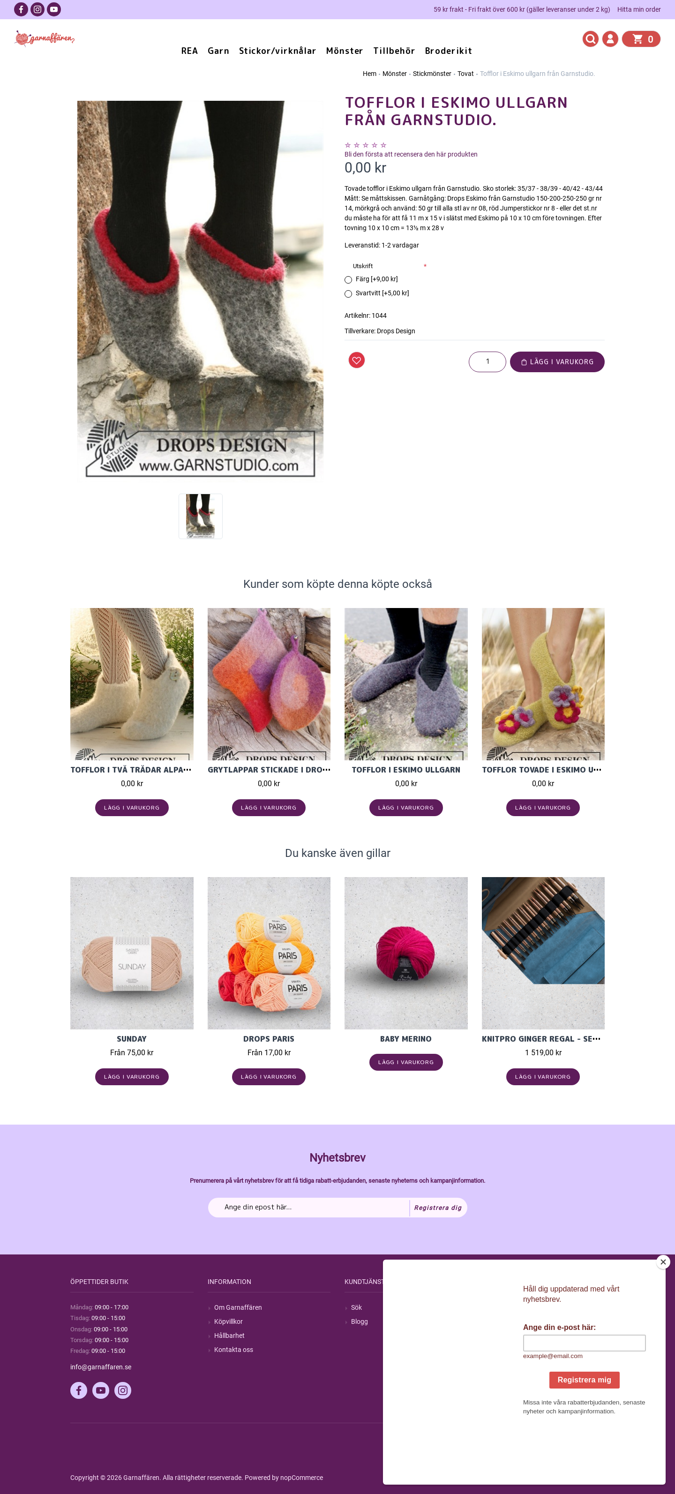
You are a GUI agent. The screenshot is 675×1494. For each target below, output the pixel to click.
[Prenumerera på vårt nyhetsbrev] (338, 1207)
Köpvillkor (228, 1321)
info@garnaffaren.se (100, 1367)
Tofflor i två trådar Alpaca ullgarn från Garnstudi (185, 770)
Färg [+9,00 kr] (377, 279)
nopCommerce (301, 1477)
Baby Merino (406, 1039)
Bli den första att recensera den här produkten (411, 154)
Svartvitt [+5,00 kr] (382, 293)
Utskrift (363, 266)
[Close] (663, 1321)
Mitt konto (503, 1307)
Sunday (132, 1039)
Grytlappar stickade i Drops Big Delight (295, 770)
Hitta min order (639, 9)
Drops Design (396, 331)
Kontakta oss (233, 1349)
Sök (356, 1307)
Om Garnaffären (238, 1307)
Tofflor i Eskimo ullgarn (406, 770)
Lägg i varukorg (557, 361)
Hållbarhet (229, 1335)
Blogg (359, 1321)
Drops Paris (268, 1039)
